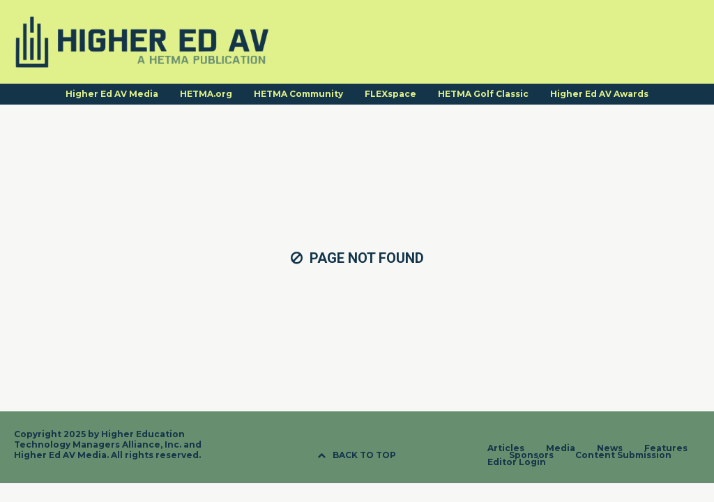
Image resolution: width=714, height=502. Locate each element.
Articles (505, 448)
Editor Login (516, 462)
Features (666, 448)
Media (560, 448)
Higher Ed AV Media (112, 94)
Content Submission (623, 455)
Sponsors (531, 455)
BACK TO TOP (356, 455)
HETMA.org (206, 94)
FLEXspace (390, 94)
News (610, 448)
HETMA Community (298, 94)
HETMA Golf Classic (483, 94)
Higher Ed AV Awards (599, 94)
